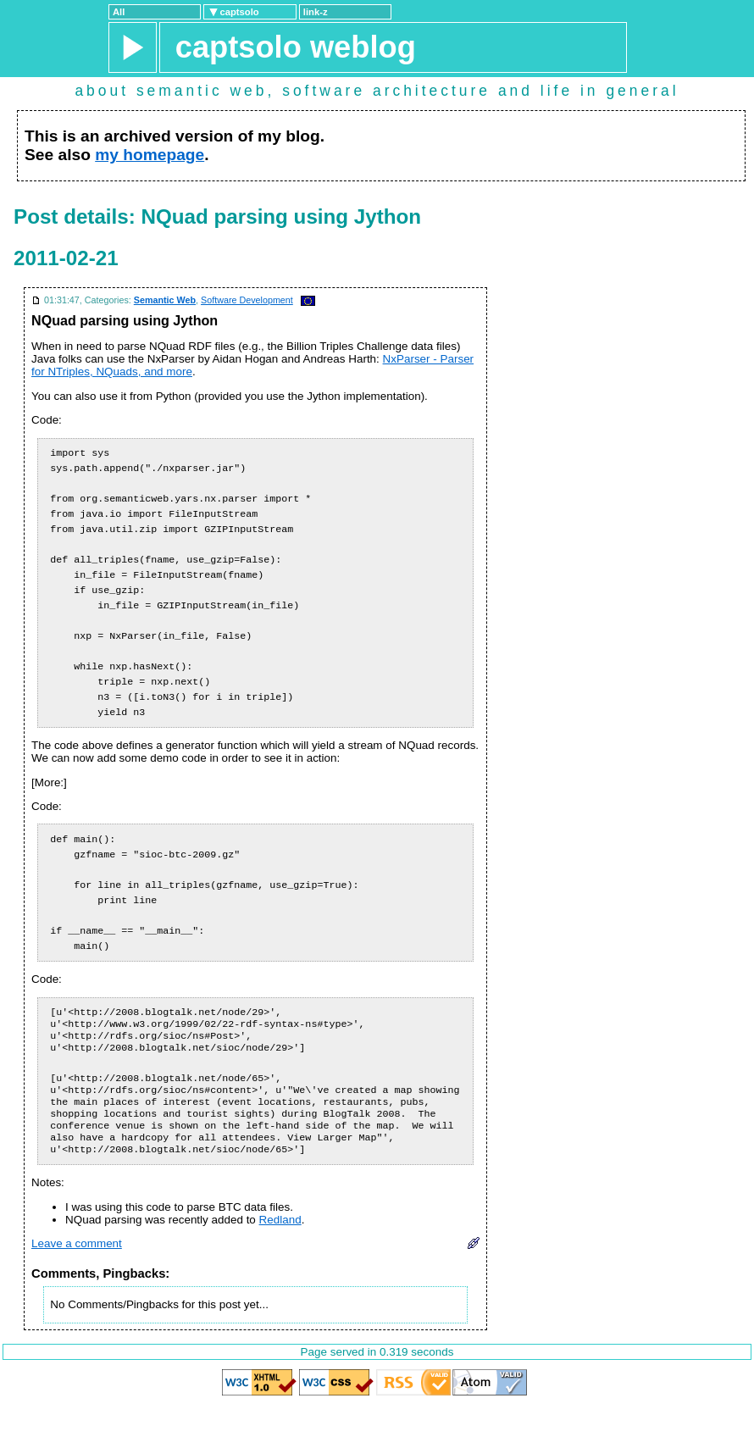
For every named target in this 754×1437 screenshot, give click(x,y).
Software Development (247, 300)
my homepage (149, 155)
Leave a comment (76, 1275)
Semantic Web (165, 300)
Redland (280, 1252)
